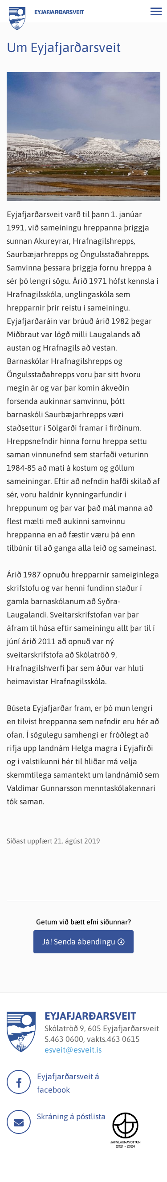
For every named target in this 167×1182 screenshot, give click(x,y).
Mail (19, 1122)
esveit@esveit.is (73, 1049)
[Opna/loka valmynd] (156, 11)
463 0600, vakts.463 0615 (95, 1039)
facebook (19, 1082)
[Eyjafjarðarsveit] (21, 1049)
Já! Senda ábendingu (78, 941)
